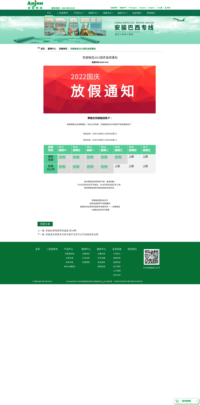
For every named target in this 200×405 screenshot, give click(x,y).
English (151, 8)
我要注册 (45, 224)
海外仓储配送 (69, 266)
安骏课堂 (86, 262)
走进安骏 (137, 13)
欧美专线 (69, 262)
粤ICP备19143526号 (135, 281)
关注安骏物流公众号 (151, 268)
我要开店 (108, 13)
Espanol (142, 8)
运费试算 (101, 254)
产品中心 (79, 13)
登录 (167, 8)
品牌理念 (117, 262)
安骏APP (123, 8)
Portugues (133, 8)
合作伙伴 (117, 275)
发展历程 (117, 258)
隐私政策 (101, 266)
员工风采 (117, 266)
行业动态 (86, 258)
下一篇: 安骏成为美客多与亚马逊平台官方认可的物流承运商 (68, 234)
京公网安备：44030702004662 (114, 281)
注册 (159, 8)
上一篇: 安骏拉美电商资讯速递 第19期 (57, 230)
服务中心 (123, 13)
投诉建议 (101, 262)
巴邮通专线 (69, 254)
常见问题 (101, 258)
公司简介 (117, 254)
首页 (49, 13)
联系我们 (151, 13)
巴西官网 (113, 8)
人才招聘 (117, 271)
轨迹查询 (62, 13)
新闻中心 (94, 13)
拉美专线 (69, 258)
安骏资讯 (63, 49)
